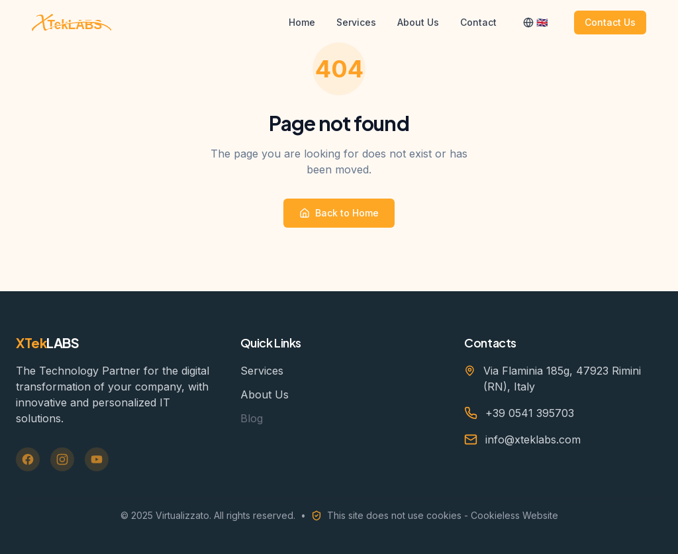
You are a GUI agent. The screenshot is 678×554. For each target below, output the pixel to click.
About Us (418, 22)
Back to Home (339, 212)
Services (356, 22)
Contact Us (610, 22)
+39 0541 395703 (529, 413)
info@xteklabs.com (533, 439)
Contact (478, 22)
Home (302, 22)
